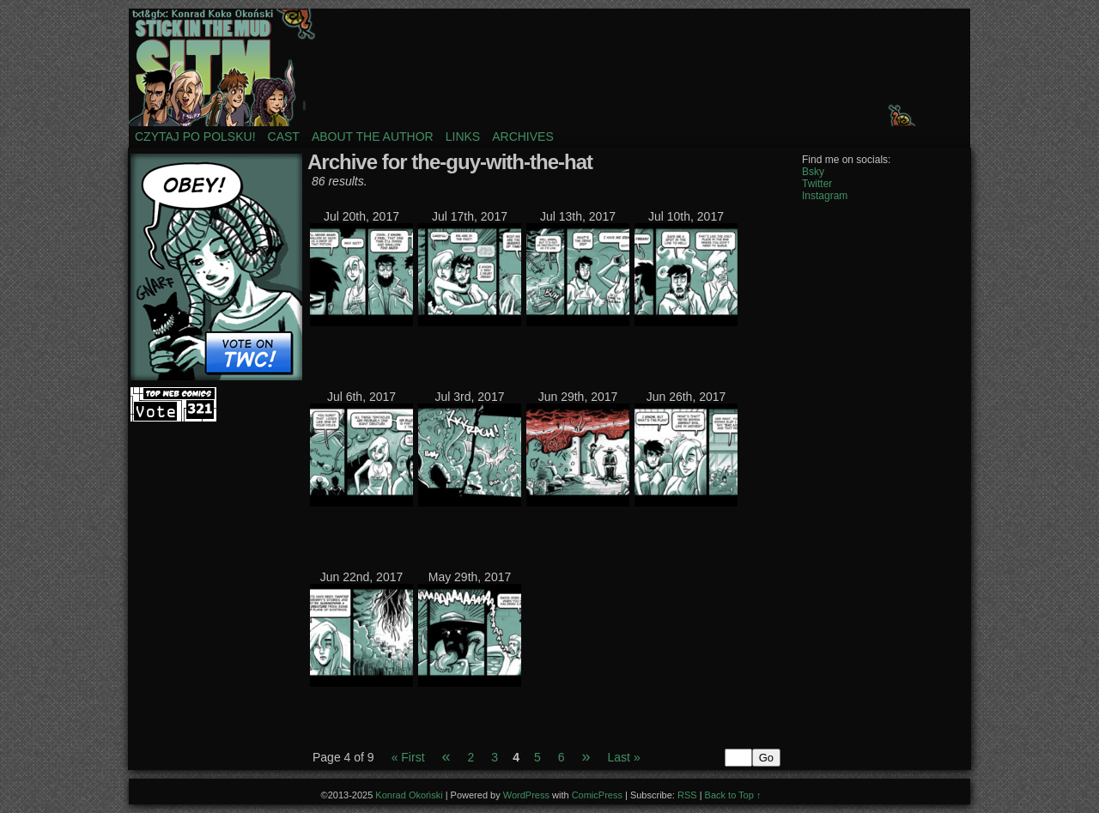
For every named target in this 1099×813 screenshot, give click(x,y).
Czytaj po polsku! (195, 136)
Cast (284, 136)
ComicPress (597, 795)
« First (408, 757)
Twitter (817, 184)
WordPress (526, 795)
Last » (624, 757)
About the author (373, 136)
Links (463, 136)
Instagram (824, 196)
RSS (687, 795)
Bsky (813, 172)
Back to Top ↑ (733, 795)
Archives (523, 136)
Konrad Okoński (408, 795)
